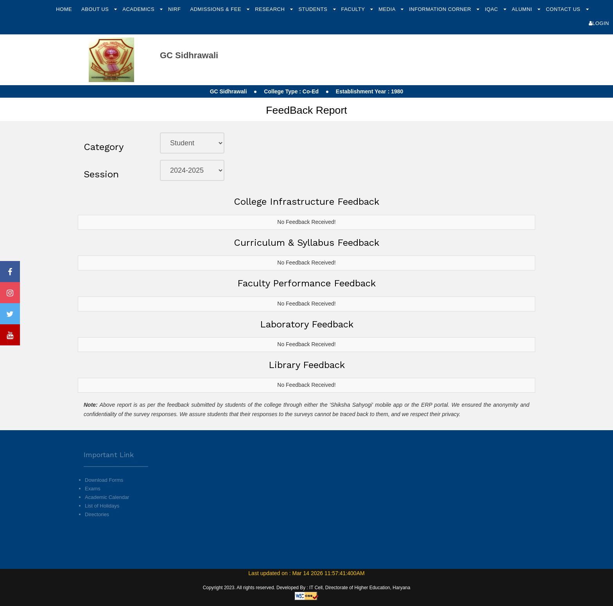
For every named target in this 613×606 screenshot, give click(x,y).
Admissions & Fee (216, 9)
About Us (95, 9)
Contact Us (564, 9)
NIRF (174, 9)
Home (64, 9)
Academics (139, 9)
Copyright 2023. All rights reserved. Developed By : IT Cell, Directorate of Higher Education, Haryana (306, 587)
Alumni (523, 9)
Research (270, 9)
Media (387, 9)
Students (313, 9)
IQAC (492, 9)
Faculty (353, 9)
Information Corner (441, 9)
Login (599, 23)
